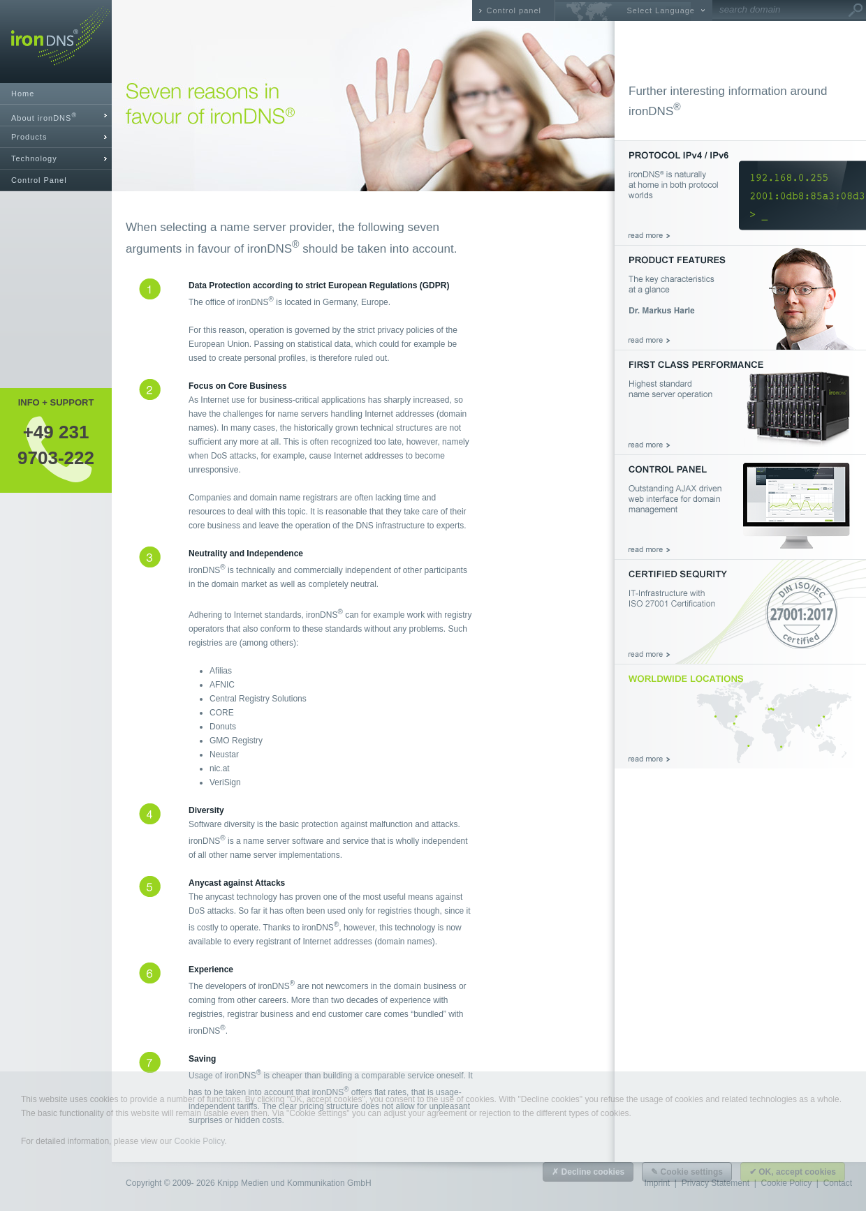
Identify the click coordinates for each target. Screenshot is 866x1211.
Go (855, 10)
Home (22, 93)
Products (29, 137)
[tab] (56, 115)
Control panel (514, 10)
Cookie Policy (199, 1141)
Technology (34, 158)
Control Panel (39, 180)
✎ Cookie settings (687, 1172)
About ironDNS (44, 117)
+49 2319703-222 (55, 445)
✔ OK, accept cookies (792, 1172)
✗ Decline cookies (588, 1172)
